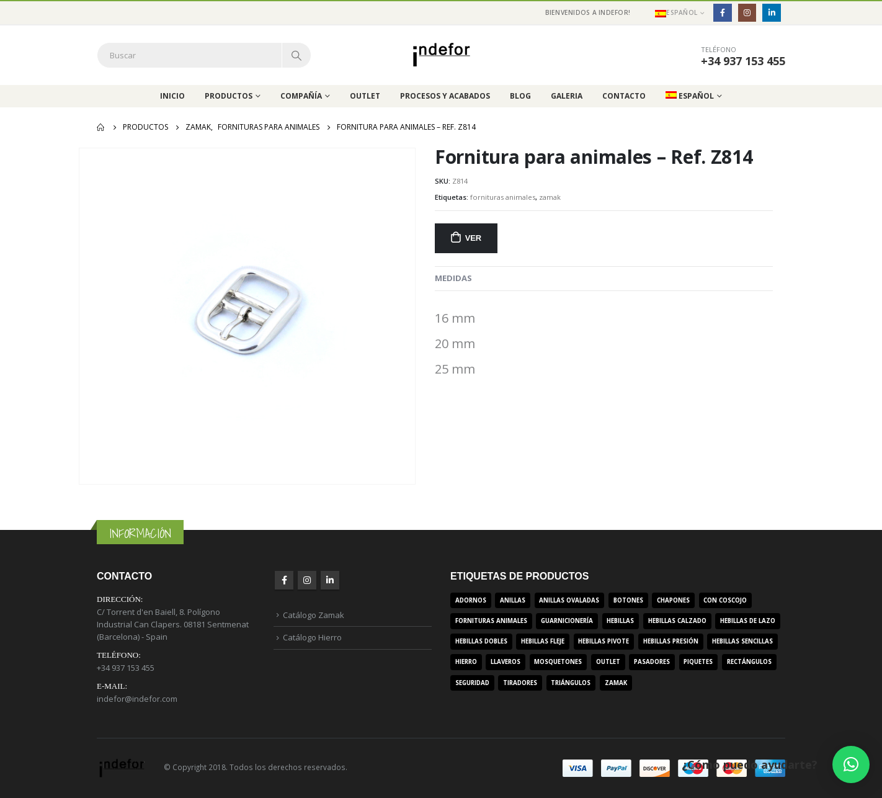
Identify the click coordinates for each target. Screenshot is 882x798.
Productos (228, 96)
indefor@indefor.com (137, 698)
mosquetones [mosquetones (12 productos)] (558, 662)
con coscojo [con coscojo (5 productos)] (725, 600)
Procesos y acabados (445, 96)
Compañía (301, 96)
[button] (851, 764)
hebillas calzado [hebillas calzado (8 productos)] (677, 621)
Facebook (284, 580)
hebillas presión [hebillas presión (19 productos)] (670, 641)
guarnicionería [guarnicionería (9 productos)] (567, 621)
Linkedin (330, 580)
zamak (550, 197)
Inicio (172, 96)
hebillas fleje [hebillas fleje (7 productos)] (542, 641)
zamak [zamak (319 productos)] (616, 683)
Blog (520, 96)
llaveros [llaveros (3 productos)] (505, 662)
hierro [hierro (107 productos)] (466, 662)
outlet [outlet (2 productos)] (608, 662)
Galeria (566, 96)
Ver (473, 238)
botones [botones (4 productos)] (628, 600)
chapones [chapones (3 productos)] (673, 600)
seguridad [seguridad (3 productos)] (472, 683)
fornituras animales (502, 197)
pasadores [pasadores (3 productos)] (652, 662)
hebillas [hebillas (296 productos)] (620, 621)
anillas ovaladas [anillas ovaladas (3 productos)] (569, 600)
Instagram (307, 580)
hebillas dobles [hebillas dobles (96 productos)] (481, 641)
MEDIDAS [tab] (453, 278)
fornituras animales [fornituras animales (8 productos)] (491, 621)
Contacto (624, 96)
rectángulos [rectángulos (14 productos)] (749, 662)
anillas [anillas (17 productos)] (512, 600)
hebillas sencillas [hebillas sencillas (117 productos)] (742, 641)
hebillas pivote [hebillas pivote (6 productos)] (603, 641)
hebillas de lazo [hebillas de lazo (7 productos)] (747, 621)
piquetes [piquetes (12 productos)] (698, 662)
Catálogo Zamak (313, 615)
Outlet (365, 96)
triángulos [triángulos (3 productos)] (570, 683)
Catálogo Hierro (312, 637)
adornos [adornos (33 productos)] (470, 600)
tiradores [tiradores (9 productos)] (520, 683)
